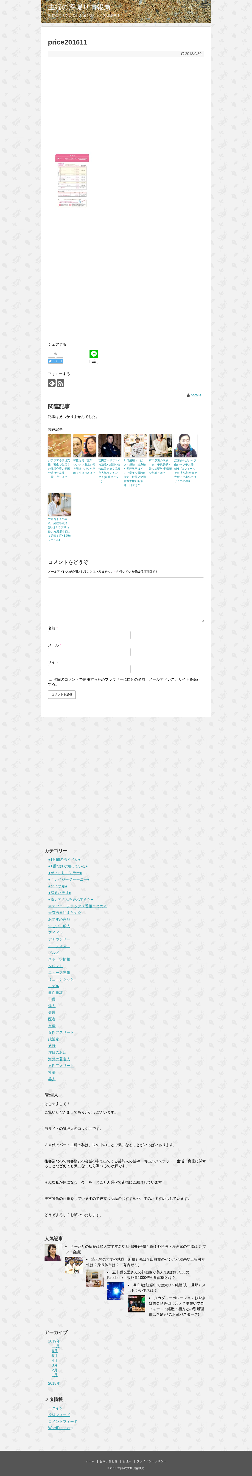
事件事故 (55, 992)
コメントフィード (63, 1421)
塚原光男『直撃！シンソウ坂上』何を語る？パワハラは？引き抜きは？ (84, 466)
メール (55, 645)
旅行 (52, 1046)
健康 (52, 1012)
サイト (53, 662)
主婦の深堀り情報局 (79, 7)
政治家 (53, 1039)
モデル (53, 986)
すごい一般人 (59, 926)
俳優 (52, 999)
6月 (55, 1351)
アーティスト (59, 946)
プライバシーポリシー (151, 1461)
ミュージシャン (61, 979)
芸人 (52, 1079)
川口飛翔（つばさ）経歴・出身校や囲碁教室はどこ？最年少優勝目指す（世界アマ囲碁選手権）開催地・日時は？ (135, 473)
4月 (55, 1360)
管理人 (127, 1461)
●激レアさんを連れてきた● (70, 899)
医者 (52, 1019)
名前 (53, 628)
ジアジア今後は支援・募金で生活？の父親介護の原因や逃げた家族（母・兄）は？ (59, 469)
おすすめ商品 (59, 919)
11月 (56, 1346)
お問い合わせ (109, 1461)
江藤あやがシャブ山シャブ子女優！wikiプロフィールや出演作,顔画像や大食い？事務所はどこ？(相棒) (185, 471)
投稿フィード (59, 1415)
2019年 (54, 1341)
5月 (55, 1356)
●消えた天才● (59, 893)
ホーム (90, 1461)
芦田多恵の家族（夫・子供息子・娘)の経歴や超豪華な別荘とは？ (160, 466)
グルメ (53, 953)
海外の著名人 (59, 1059)
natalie (196, 395)
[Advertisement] (126, 105)
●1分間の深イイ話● (64, 859)
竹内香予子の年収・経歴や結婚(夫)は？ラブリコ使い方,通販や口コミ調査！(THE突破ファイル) (59, 529)
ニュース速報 (59, 973)
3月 (55, 1365)
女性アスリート (61, 1032)
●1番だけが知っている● (68, 866)
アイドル (55, 933)
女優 (52, 1026)
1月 (55, 1375)
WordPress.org (60, 1428)
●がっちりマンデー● (65, 873)
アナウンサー (59, 939)
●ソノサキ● (57, 886)
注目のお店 (57, 1052)
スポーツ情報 (59, 959)
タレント (55, 966)
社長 (52, 1072)
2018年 (54, 1383)
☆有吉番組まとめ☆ (64, 913)
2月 (55, 1370)
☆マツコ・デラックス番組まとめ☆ (77, 906)
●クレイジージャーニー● (68, 879)
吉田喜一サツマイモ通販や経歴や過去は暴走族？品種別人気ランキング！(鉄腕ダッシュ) (109, 471)
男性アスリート (61, 1066)
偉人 (52, 1006)
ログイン (55, 1408)
